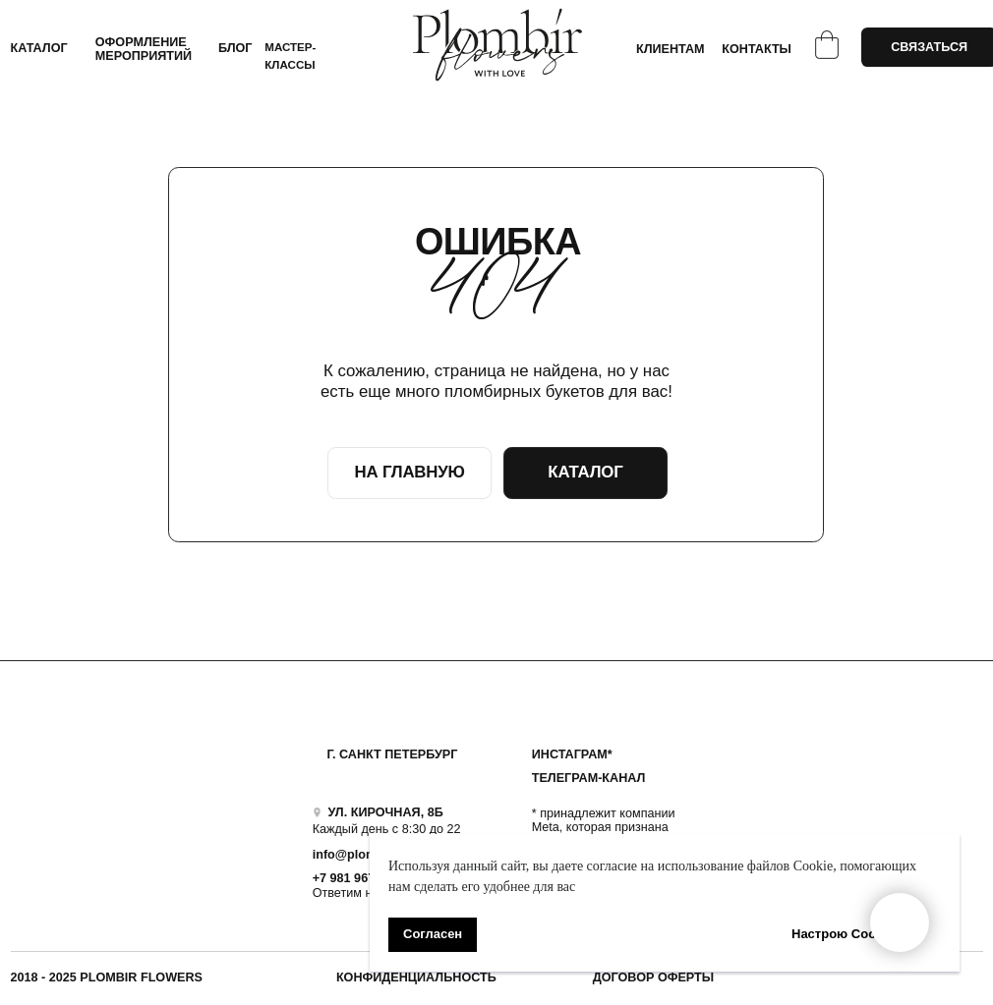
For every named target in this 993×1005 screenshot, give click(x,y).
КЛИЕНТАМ (670, 49)
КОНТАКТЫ (756, 49)
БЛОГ (235, 48)
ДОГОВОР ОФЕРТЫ (653, 977)
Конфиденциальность (416, 977)
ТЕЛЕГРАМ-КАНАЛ (589, 778)
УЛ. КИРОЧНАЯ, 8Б (384, 812)
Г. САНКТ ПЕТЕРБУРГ (391, 754)
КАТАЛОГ (39, 48)
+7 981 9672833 (358, 878)
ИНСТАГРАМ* (572, 754)
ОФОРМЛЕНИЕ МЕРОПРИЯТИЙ (143, 49)
